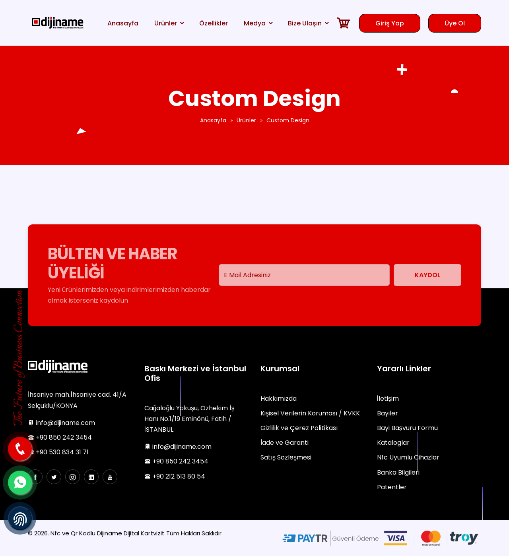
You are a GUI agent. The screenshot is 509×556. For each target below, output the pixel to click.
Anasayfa (122, 23)
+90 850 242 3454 (60, 437)
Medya (255, 23)
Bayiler (387, 413)
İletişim (388, 398)
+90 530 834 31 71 (58, 452)
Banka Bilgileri (398, 472)
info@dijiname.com (61, 422)
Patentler (392, 487)
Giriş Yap (389, 23)
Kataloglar (393, 442)
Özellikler (213, 23)
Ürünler (165, 23)
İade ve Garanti (284, 442)
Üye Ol (455, 23)
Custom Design (287, 120)
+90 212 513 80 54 (174, 476)
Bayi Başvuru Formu (407, 427)
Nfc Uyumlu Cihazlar (408, 457)
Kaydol (428, 275)
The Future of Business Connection (19, 358)
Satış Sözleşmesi (285, 457)
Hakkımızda (278, 398)
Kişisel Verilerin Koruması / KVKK (310, 413)
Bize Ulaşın (305, 23)
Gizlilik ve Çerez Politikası (299, 427)
